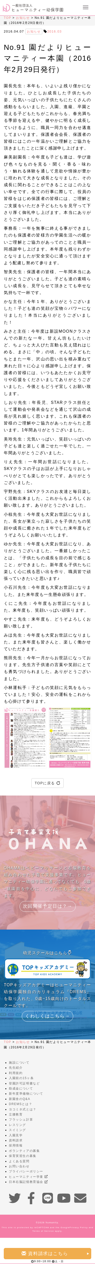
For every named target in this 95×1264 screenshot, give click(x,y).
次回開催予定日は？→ (47, 906)
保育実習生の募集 (22, 1156)
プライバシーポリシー (26, 1171)
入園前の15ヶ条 (21, 1078)
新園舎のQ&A (19, 1099)
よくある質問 (19, 1161)
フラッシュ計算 (21, 1119)
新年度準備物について (26, 1093)
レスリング (17, 1125)
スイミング (17, 1130)
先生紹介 (16, 1067)
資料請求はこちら (56, 1253)
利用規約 (16, 1073)
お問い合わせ (19, 1166)
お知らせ (23, 18)
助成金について (21, 1088)
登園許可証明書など (24, 1083)
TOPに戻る (47, 783)
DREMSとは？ (20, 1104)
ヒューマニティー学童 (28, 1177)
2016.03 (54, 31)
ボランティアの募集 (24, 1151)
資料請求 (16, 1140)
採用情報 (16, 1145)
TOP (7, 18)
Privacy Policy (78, 1227)
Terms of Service (43, 1231)
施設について (19, 1062)
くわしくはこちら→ (47, 1016)
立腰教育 (16, 1114)
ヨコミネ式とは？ (22, 1109)
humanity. (52, 1222)
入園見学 (16, 1135)
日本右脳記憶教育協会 (28, 1182)
